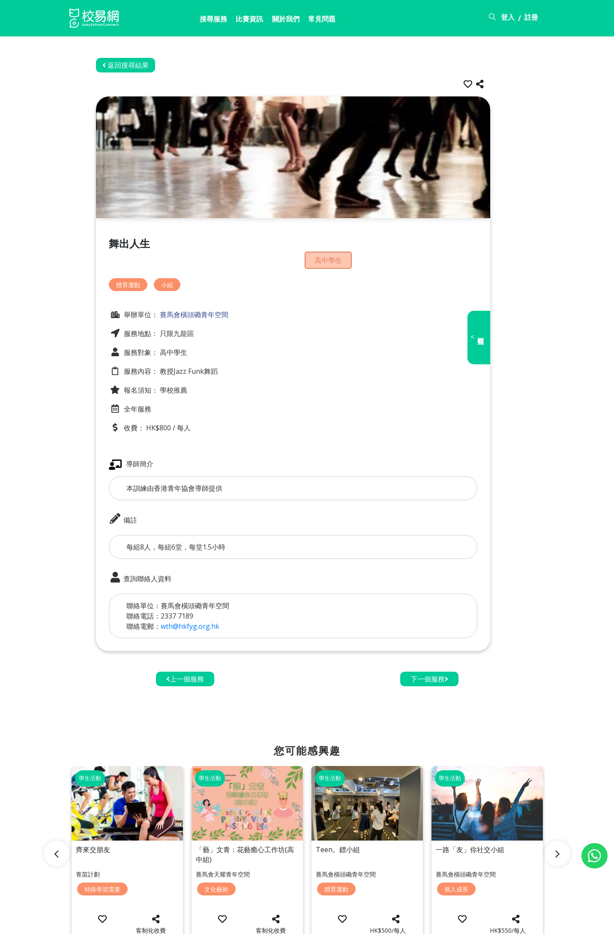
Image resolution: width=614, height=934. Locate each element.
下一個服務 (429, 663)
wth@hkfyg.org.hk (204, 611)
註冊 (531, 18)
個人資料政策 (524, 922)
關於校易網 (393, 922)
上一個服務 (185, 663)
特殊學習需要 (102, 860)
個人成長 (456, 860)
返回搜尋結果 (140, 65)
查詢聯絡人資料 (154, 562)
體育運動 (142, 269)
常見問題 (291, 20)
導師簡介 (145, 449)
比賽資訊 (211, 20)
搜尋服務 (171, 20)
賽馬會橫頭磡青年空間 (207, 299)
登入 (508, 18)
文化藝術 (216, 860)
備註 (137, 504)
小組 (181, 269)
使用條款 (477, 922)
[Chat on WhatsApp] (594, 855)
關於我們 (251, 20)
